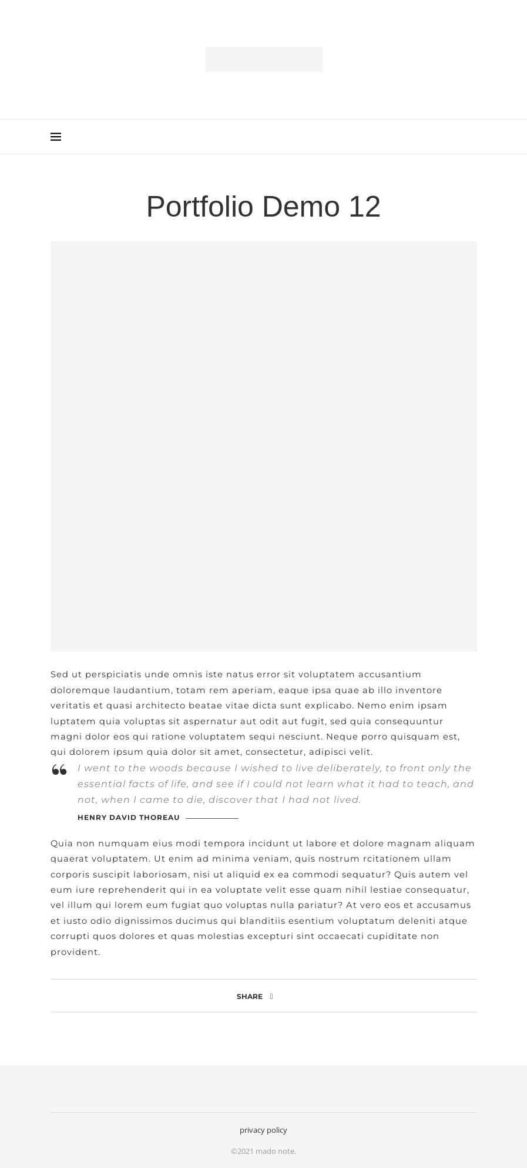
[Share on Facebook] (271, 996)
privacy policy (263, 1130)
